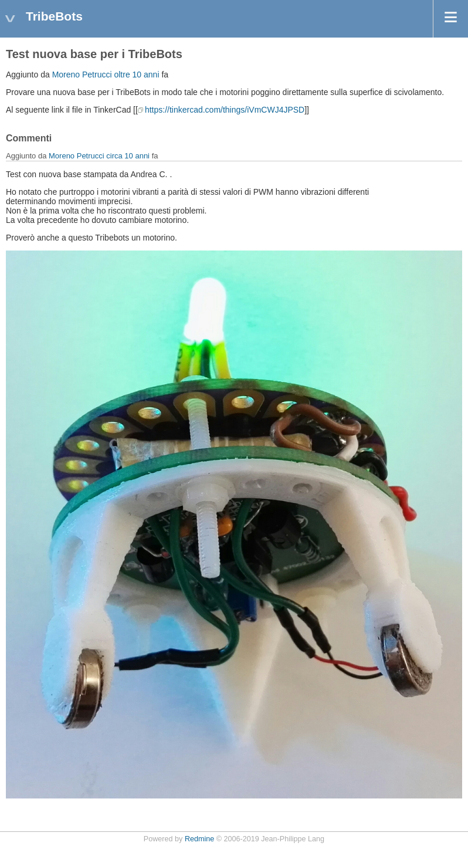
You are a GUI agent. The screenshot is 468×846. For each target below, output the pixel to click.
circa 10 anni (128, 155)
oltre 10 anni (136, 74)
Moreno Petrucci (82, 74)
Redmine (199, 839)
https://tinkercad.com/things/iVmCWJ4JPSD (224, 109)
